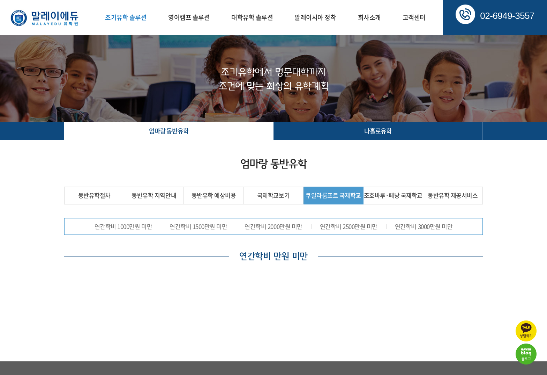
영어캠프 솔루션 (189, 17)
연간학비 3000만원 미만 (423, 226)
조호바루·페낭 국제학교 (393, 195)
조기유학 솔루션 (126, 17)
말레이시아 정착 (315, 17)
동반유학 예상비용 (214, 195)
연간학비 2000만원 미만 (273, 226)
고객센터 (414, 17)
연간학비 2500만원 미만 (348, 226)
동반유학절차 (94, 195)
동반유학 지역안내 (154, 195)
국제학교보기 (273, 195)
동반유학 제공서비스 (453, 195)
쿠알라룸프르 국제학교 (333, 195)
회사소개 (369, 17)
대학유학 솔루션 (252, 17)
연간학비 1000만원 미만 (123, 226)
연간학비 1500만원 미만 (198, 226)
